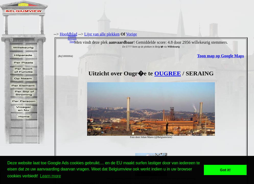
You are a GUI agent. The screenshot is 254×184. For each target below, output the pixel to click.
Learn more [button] (50, 176)
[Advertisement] (166, 38)
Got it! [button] (225, 170)
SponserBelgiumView (72, 38)
